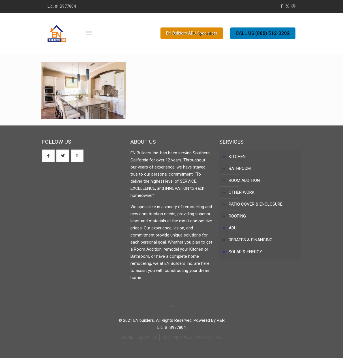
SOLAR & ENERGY (245, 251)
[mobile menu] (89, 33)
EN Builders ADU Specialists (191, 33)
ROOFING (237, 216)
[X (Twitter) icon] (287, 6)
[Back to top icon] (171, 306)
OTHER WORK (241, 192)
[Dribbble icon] (293, 6)
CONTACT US (208, 337)
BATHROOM (240, 168)
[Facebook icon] (281, 6)
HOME (127, 337)
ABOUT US (148, 337)
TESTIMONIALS (176, 337)
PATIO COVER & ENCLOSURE (255, 204)
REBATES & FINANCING (251, 239)
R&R (221, 320)
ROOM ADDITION (244, 180)
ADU (233, 228)
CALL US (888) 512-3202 (263, 33)
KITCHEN (237, 156)
